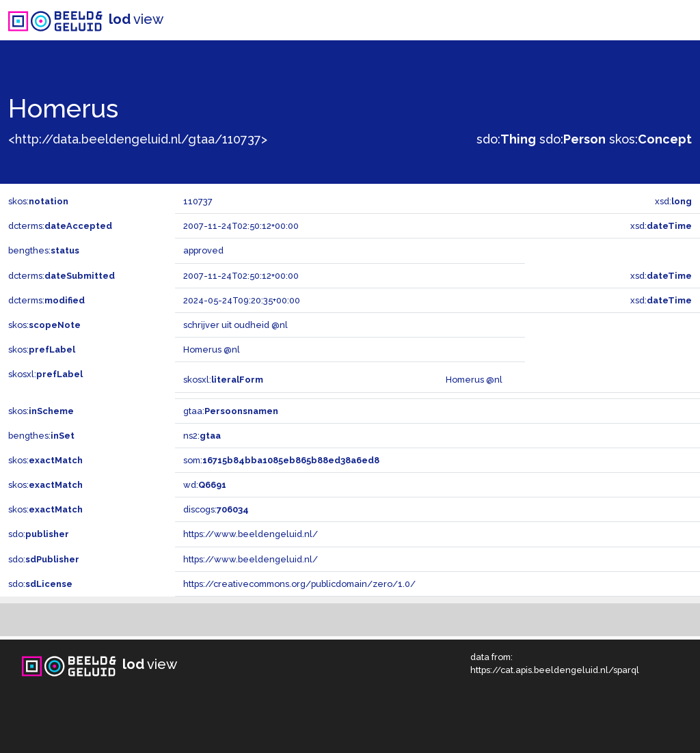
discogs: (216, 509)
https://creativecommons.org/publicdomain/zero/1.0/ (299, 584)
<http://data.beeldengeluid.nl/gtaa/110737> (137, 139)
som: (281, 460)
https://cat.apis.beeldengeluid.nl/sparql (554, 670)
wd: (204, 485)
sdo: (506, 139)
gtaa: (230, 411)
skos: (650, 139)
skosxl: (45, 374)
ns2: (202, 435)
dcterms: (60, 226)
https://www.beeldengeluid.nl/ (250, 534)
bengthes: (43, 250)
